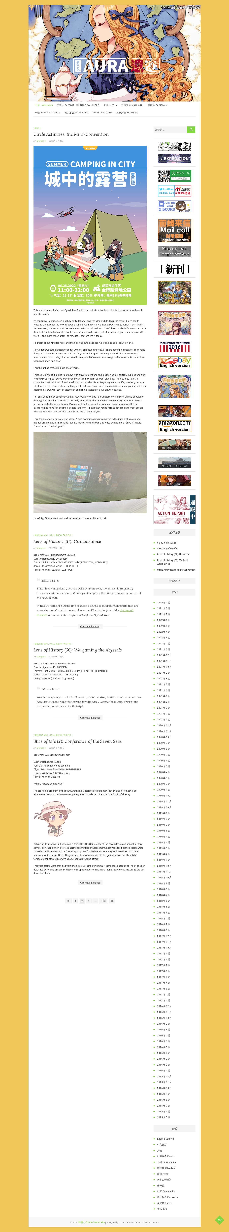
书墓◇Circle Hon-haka (91, 1222)
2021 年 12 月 (164, 655)
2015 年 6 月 (163, 1111)
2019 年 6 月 (163, 830)
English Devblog (165, 1138)
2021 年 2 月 (163, 713)
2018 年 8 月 (163, 889)
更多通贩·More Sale (76, 112)
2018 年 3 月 (163, 918)
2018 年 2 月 (163, 924)
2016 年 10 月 (164, 1018)
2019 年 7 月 (163, 825)
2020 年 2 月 (163, 784)
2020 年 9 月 (163, 743)
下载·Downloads (102, 112)
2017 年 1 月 (163, 1000)
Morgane (41, 141)
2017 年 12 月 (164, 936)
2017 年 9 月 (163, 953)
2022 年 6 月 (163, 620)
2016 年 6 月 (163, 1041)
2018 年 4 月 (163, 912)
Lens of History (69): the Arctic (173, 554)
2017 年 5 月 (163, 977)
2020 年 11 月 (164, 731)
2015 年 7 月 (163, 1105)
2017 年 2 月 (163, 994)
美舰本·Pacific (156, 105)
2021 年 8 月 (163, 678)
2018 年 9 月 (163, 883)
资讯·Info (109, 105)
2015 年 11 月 (164, 1082)
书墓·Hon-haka (44, 105)
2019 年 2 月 (163, 854)
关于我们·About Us (127, 112)
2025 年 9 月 (163, 602)
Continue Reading (90, 626)
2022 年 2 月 (163, 643)
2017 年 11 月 (164, 942)
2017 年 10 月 (164, 947)
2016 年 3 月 (163, 1058)
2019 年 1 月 (163, 860)
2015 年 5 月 (163, 1117)
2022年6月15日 (57, 548)
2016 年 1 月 (163, 1070)
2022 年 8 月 (163, 608)
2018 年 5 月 (163, 906)
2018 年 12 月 (164, 866)
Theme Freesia (126, 1222)
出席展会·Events (165, 1156)
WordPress (153, 1222)
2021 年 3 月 (163, 708)
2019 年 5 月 (163, 836)
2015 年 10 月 (164, 1088)
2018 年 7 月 (163, 895)
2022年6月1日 (56, 656)
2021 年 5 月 (163, 696)
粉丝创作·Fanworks (167, 1197)
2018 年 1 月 (163, 930)
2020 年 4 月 (163, 772)
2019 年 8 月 (163, 819)
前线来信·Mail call (132, 105)
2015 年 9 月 (163, 1094)
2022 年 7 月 (163, 614)
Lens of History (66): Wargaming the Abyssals (77, 650)
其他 (37, 128)
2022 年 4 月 (163, 631)
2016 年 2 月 (163, 1064)
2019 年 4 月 (163, 842)
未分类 (160, 1185)
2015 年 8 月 (163, 1099)
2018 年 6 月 (163, 901)
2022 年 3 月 (163, 637)
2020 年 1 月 (163, 789)
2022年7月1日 (56, 141)
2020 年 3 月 (163, 778)
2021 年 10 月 (164, 667)
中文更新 (162, 1144)
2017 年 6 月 (163, 971)
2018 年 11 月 (164, 871)
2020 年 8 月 (163, 748)
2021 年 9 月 (163, 672)
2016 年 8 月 (163, 1029)
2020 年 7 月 (163, 754)
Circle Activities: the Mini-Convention (71, 134)
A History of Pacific (167, 548)
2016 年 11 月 (164, 1012)
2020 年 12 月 (164, 725)
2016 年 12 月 (164, 1006)
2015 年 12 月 (164, 1076)
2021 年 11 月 (164, 661)
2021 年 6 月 (163, 690)
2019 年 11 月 (164, 801)
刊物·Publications (46, 112)
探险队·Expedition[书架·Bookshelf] (78, 105)
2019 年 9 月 (163, 813)
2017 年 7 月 (163, 965)
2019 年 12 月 (164, 795)
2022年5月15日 (57, 748)
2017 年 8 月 (163, 959)
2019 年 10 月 (164, 807)
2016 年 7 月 (163, 1035)
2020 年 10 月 (164, 737)
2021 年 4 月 (163, 702)
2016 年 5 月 (163, 1047)
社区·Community (166, 1191)
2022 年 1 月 (163, 649)
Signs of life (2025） (168, 542)
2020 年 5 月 (163, 766)
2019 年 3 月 (163, 848)
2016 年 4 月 (163, 1053)
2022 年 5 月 (163, 626)
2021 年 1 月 (163, 719)
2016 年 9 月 (163, 1023)
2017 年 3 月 (163, 988)
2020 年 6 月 (163, 760)
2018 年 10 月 (164, 877)
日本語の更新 (164, 1179)
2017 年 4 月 (163, 982)
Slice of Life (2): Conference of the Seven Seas (77, 741)
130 (104, 900)
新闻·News (162, 1173)
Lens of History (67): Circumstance (67, 541)
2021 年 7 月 (163, 684)
